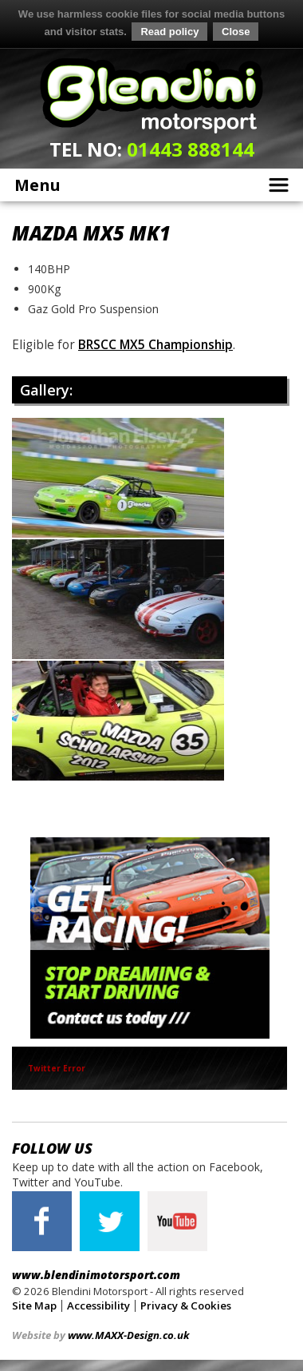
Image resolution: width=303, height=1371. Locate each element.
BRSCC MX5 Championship (155, 344)
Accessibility (98, 1304)
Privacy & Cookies (185, 1304)
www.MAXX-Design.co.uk (128, 1333)
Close (236, 32)
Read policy (169, 32)
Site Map (34, 1304)
